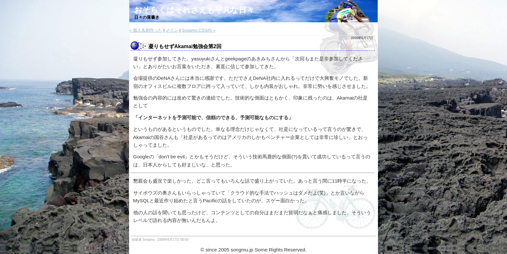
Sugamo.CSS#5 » (198, 30)
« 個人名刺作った (145, 30)
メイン (172, 30)
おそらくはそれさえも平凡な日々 (194, 9)
